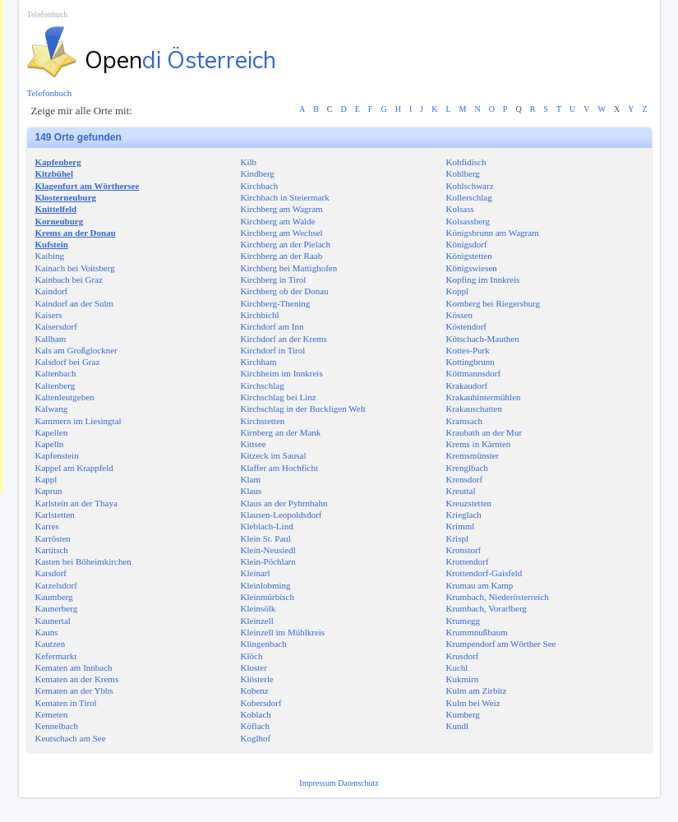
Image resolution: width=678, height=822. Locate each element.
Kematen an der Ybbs (74, 690)
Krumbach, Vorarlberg (486, 608)
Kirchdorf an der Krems (284, 339)
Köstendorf (466, 326)
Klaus (251, 491)
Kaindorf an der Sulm (74, 303)
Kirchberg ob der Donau (285, 291)
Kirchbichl (260, 315)
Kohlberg (463, 173)
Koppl (457, 291)
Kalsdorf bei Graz (67, 362)
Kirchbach (260, 186)
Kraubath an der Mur (484, 432)
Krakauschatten (474, 408)
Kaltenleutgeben (65, 397)
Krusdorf (462, 656)
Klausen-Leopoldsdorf (281, 515)
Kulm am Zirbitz (476, 690)
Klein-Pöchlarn (268, 561)
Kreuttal (461, 491)
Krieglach (464, 515)
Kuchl (457, 667)
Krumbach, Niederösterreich (497, 597)
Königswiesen (471, 268)
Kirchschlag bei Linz (278, 397)
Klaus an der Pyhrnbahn (284, 503)
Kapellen (51, 432)
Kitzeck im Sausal (274, 455)
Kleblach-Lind (267, 526)
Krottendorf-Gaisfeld (484, 573)
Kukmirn (462, 679)
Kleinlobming (266, 585)
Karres (47, 526)
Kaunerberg (56, 608)
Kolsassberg (468, 221)
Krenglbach (467, 468)
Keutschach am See (70, 738)
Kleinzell (257, 621)
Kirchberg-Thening (276, 303)
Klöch (252, 656)
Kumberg (463, 714)
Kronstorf (464, 550)
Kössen (459, 315)
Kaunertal (53, 621)
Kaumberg (54, 597)
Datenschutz (358, 782)
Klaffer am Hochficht (279, 468)
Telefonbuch (47, 14)
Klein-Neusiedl (268, 550)
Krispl (457, 538)
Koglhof (256, 738)
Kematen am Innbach (74, 667)
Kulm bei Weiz (473, 703)
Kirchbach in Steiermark (285, 197)
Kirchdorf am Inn (272, 326)
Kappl (46, 479)
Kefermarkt (56, 656)
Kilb (249, 162)
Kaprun (48, 491)
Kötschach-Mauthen (482, 339)
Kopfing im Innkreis (483, 279)
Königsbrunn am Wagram (492, 233)
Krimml (460, 526)
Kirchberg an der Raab (282, 256)
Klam (251, 479)
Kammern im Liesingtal (78, 421)
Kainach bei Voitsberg (75, 268)
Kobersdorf (261, 703)
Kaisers (48, 315)
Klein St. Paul (266, 538)
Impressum (318, 782)
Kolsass (460, 209)
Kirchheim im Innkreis (282, 373)
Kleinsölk (258, 608)
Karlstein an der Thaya (76, 503)
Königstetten (469, 256)
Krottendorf (467, 561)
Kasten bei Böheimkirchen (83, 561)
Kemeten (51, 714)
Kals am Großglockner (76, 350)
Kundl (457, 726)
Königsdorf (466, 244)
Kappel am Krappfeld (74, 468)
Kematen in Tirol (66, 703)
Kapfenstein (57, 455)
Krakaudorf (467, 385)
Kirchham (259, 362)
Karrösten (53, 538)
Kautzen (50, 644)
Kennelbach (57, 726)
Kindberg (257, 173)
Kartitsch (51, 550)
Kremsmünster (473, 455)
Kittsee (253, 444)
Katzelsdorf (56, 585)
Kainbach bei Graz (69, 279)
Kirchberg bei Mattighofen (289, 268)
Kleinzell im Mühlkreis (283, 632)
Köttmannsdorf (473, 373)
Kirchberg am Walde (278, 221)
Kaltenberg (55, 385)
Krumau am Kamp (480, 585)
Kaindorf (51, 291)
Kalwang (51, 408)
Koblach (256, 714)
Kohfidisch (466, 162)
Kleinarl (255, 573)
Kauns (46, 632)
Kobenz (255, 690)
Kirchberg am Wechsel (282, 233)
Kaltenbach (55, 373)
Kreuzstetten (469, 503)
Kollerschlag (469, 197)
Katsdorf (51, 573)
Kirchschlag (262, 385)
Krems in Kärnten (478, 444)
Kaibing (49, 256)
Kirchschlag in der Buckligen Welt (303, 408)
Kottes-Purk (468, 350)
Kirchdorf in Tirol (273, 350)
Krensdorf (464, 479)
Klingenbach (264, 644)
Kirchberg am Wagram (282, 209)
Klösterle (257, 679)
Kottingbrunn (470, 362)
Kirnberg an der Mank (281, 432)
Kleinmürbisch (267, 597)
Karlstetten (55, 515)
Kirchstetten (263, 421)
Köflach (255, 726)
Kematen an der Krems (77, 679)
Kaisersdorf (56, 326)
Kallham (51, 339)
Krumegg (463, 621)
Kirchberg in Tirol (274, 279)
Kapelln (49, 444)
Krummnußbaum (477, 632)
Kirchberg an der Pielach (285, 244)
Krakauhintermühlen (483, 397)
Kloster (254, 667)
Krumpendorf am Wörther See (501, 644)
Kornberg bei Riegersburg (493, 303)
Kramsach (464, 421)
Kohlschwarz (470, 186)
